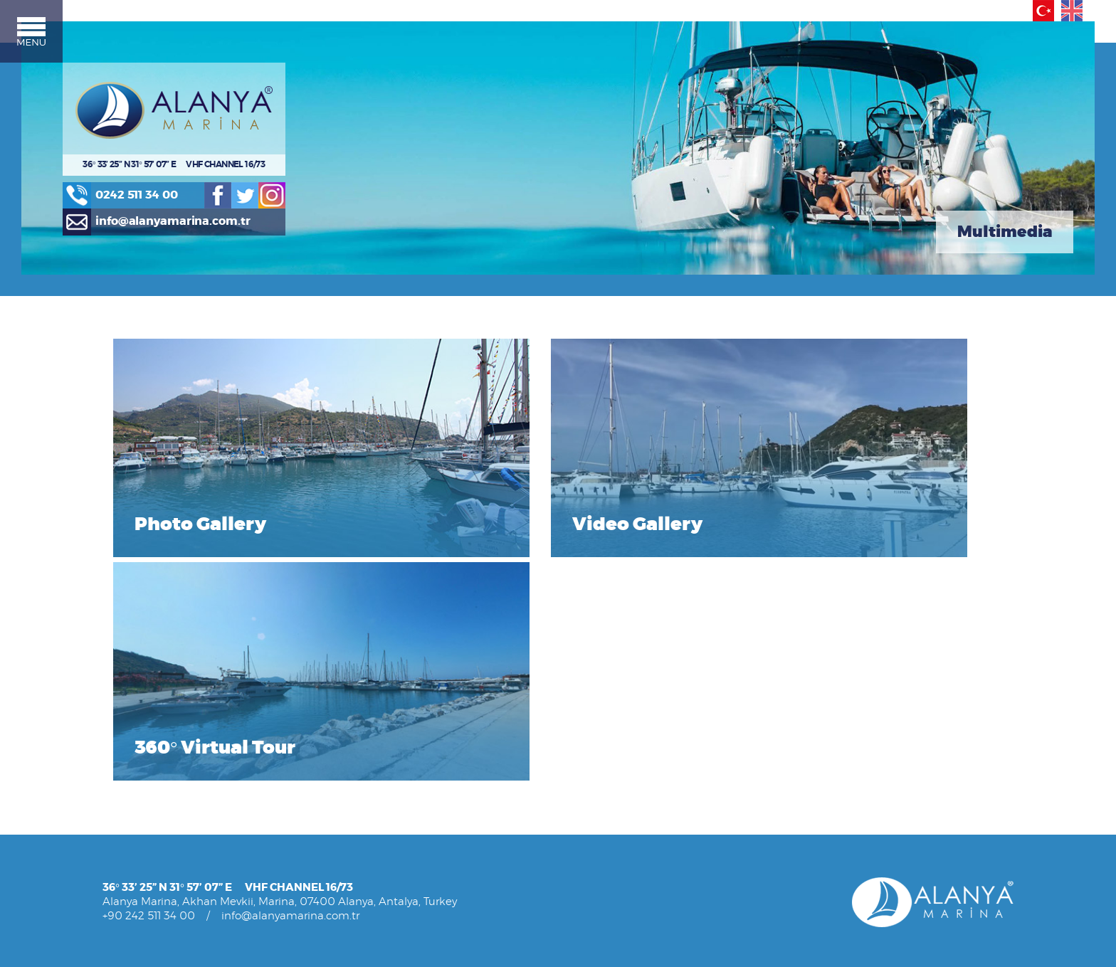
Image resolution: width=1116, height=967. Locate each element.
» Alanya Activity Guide (545, 714)
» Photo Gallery (529, 751)
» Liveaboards (132, 790)
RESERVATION (334, 763)
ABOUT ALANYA (531, 675)
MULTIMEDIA (524, 738)
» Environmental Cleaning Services (181, 892)
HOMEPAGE (129, 675)
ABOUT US (126, 738)
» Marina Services (140, 840)
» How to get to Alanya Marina (370, 917)
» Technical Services (146, 879)
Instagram (297, 213)
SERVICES (124, 827)
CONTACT (124, 714)
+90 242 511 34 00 (148, 615)
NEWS (116, 700)
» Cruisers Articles (341, 840)
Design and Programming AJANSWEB (927, 714)
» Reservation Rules (346, 776)
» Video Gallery (529, 763)
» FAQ (315, 892)
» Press (118, 776)
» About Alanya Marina (153, 751)
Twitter (268, 213)
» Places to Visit (337, 904)
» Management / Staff (151, 763)
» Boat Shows (332, 879)
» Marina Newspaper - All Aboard (377, 852)
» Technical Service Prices (359, 714)
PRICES (319, 675)
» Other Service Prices (351, 726)
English (1062, 10)
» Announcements (344, 827)
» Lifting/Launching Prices (360, 700)
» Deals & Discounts (346, 739)
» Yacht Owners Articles (155, 803)
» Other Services (139, 904)
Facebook (240, 213)
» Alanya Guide (528, 700)
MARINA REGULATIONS (155, 687)
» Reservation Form (345, 790)
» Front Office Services (152, 866)
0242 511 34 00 (150, 213)
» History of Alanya (536, 687)
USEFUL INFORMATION (354, 814)
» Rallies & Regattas (345, 866)
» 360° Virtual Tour (536, 776)
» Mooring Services (144, 852)
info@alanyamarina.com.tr (188, 242)
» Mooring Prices (339, 687)
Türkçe (1034, 10)
